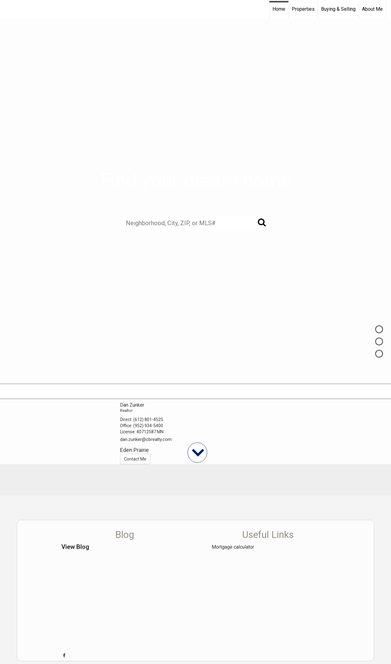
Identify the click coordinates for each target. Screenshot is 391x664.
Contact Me (135, 459)
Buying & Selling (338, 9)
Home (278, 9)
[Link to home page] (8, 9)
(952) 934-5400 (148, 425)
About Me (372, 9)
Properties (303, 9)
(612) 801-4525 (148, 419)
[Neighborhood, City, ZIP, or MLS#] (195, 222)
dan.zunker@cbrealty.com (146, 439)
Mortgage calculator (233, 547)
